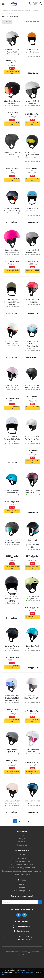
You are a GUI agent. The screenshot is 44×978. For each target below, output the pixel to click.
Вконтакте (18, 915)
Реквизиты (22, 845)
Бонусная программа (22, 861)
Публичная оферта (22, 874)
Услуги (22, 838)
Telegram (24, 915)
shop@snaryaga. (23, 931)
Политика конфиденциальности (22, 868)
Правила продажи (22, 890)
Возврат (22, 887)
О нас (22, 835)
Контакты (22, 842)
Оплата (22, 854)
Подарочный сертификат (22, 864)
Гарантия (22, 884)
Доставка (22, 858)
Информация (22, 850)
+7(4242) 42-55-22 (24, 926)
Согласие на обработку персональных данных (22, 871)
